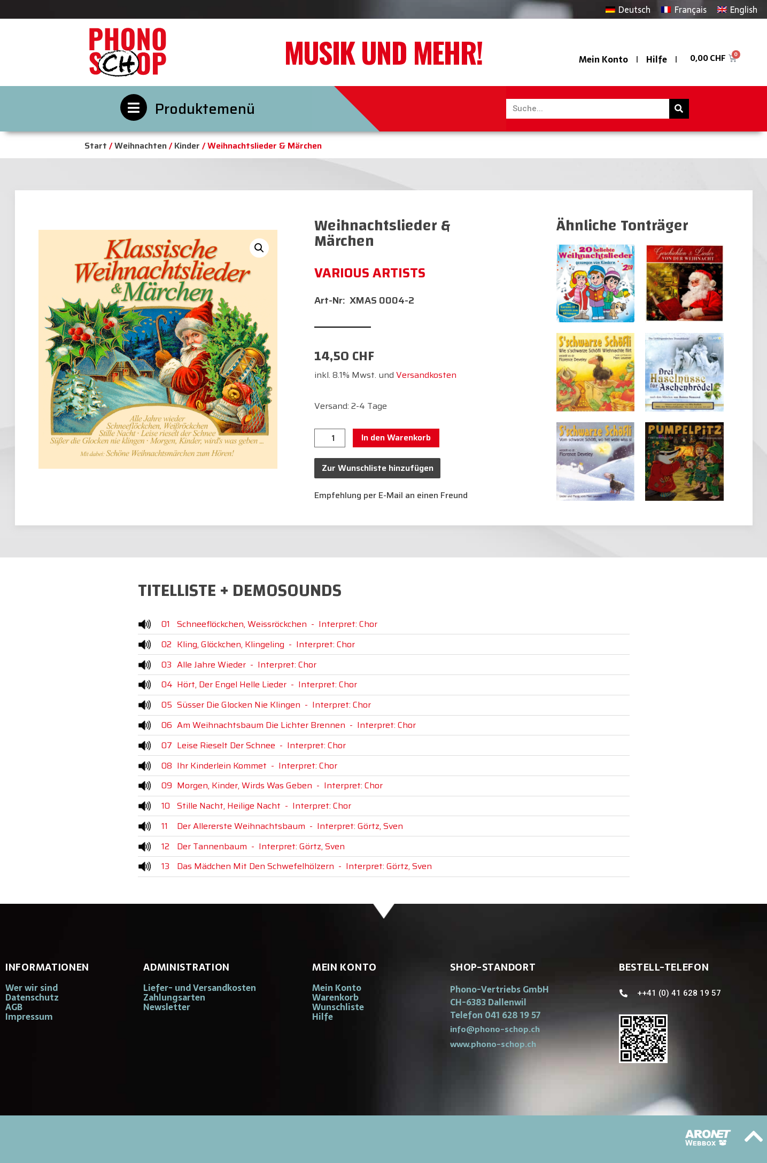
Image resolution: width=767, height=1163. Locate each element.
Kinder (187, 145)
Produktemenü (205, 108)
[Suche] (679, 109)
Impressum (29, 1016)
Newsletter (166, 1007)
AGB (13, 1007)
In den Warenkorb (396, 437)
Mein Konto (603, 59)
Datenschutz (32, 997)
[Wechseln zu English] (737, 9)
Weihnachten (140, 145)
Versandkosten (426, 375)
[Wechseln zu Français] (683, 9)
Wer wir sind (31, 988)
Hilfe (656, 59)
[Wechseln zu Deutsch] (628, 9)
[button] (259, 248)
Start (95, 145)
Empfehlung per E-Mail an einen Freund (391, 495)
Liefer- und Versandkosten (199, 988)
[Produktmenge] (329, 438)
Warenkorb (335, 997)
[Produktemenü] (133, 107)
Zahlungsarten (174, 997)
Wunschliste (338, 1007)
